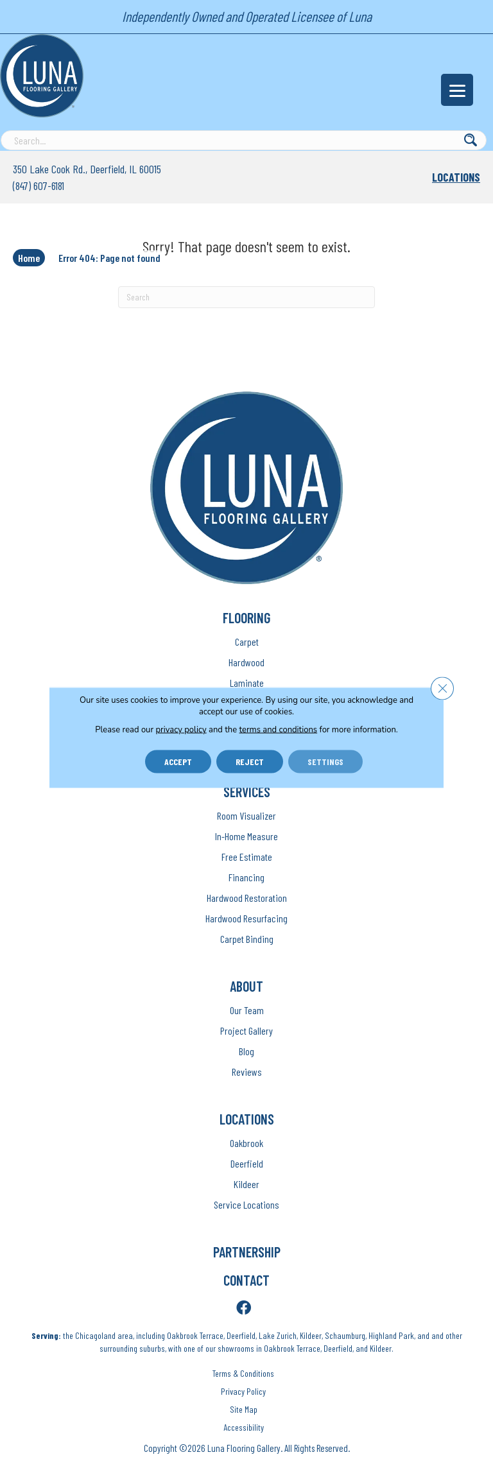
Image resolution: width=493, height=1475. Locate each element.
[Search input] (244, 140)
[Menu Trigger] (457, 90)
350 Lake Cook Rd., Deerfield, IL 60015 (87, 169)
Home (29, 258)
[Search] (246, 297)
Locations (456, 177)
